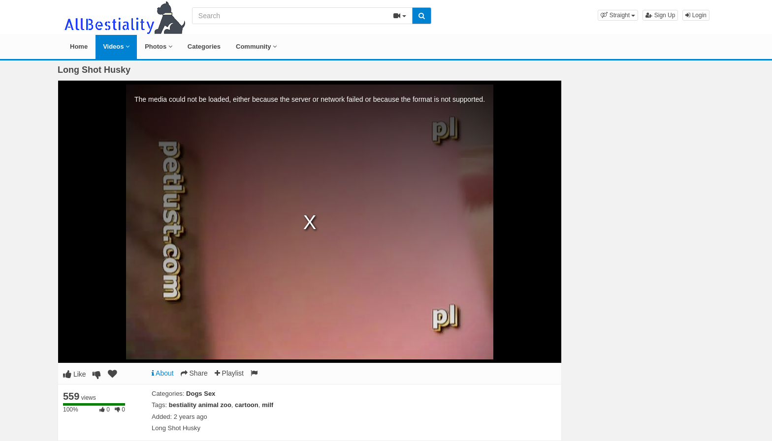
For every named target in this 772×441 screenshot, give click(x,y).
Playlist (229, 373)
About (163, 373)
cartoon (246, 405)
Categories (204, 46)
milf (267, 405)
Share (194, 373)
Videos (116, 46)
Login (696, 15)
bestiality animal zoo (200, 405)
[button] (618, 15)
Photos (158, 46)
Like (74, 374)
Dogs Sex (200, 393)
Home (79, 46)
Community (256, 46)
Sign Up (660, 15)
